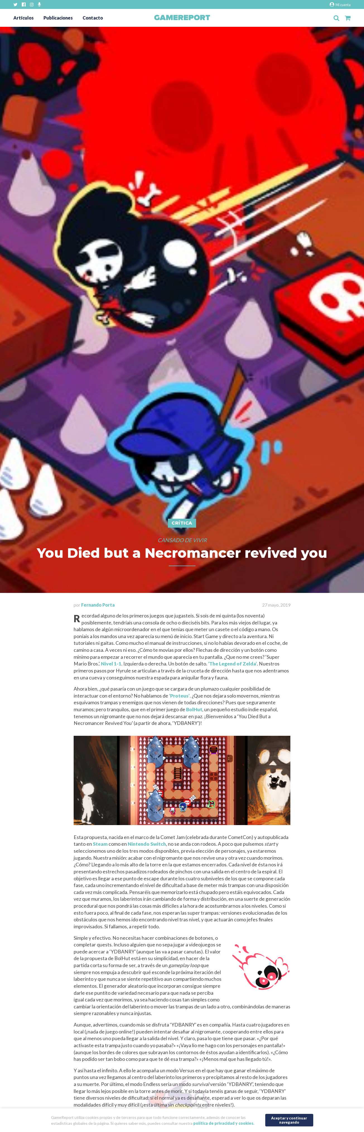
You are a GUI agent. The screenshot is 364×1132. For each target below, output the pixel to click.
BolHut (194, 709)
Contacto (93, 17)
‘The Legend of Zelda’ (232, 664)
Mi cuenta (340, 4)
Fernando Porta (98, 604)
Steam (100, 844)
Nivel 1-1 (111, 664)
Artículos (23, 17)
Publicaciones (58, 17)
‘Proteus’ (179, 696)
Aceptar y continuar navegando (289, 1120)
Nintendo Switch (147, 844)
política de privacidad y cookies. (223, 1123)
